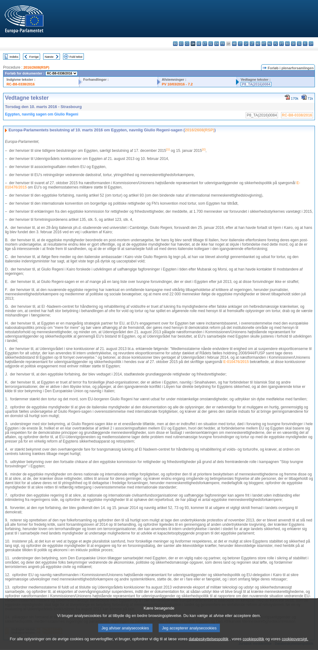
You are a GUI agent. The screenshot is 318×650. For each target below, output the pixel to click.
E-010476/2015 (236, 362)
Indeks (14, 56)
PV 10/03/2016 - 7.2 (177, 84)
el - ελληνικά (210, 43)
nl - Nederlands (269, 43)
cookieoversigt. (295, 645)
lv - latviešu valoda (246, 43)
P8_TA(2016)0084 (256, 84)
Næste (49, 56)
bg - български (175, 43)
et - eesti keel (204, 43)
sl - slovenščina (299, 43)
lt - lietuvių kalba (252, 43)
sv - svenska (311, 43)
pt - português (281, 43)
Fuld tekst (76, 56)
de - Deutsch (199, 43)
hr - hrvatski (234, 43)
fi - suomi (305, 43)
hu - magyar (258, 43)
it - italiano (240, 43)
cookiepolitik (253, 645)
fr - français (222, 43)
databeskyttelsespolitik (209, 645)
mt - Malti (263, 43)
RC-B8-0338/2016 (21, 84)
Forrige (34, 56)
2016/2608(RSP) (36, 67)
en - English (216, 43)
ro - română (287, 43)
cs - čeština (187, 43)
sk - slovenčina (293, 43)
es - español (181, 43)
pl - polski (275, 43)
